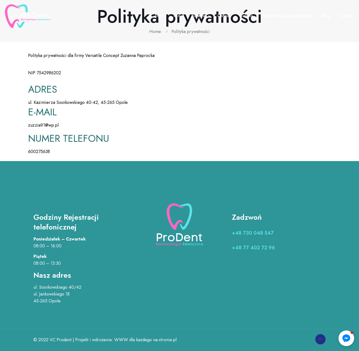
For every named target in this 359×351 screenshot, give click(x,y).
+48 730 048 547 (253, 233)
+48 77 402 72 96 (253, 247)
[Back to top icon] (320, 339)
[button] (346, 338)
